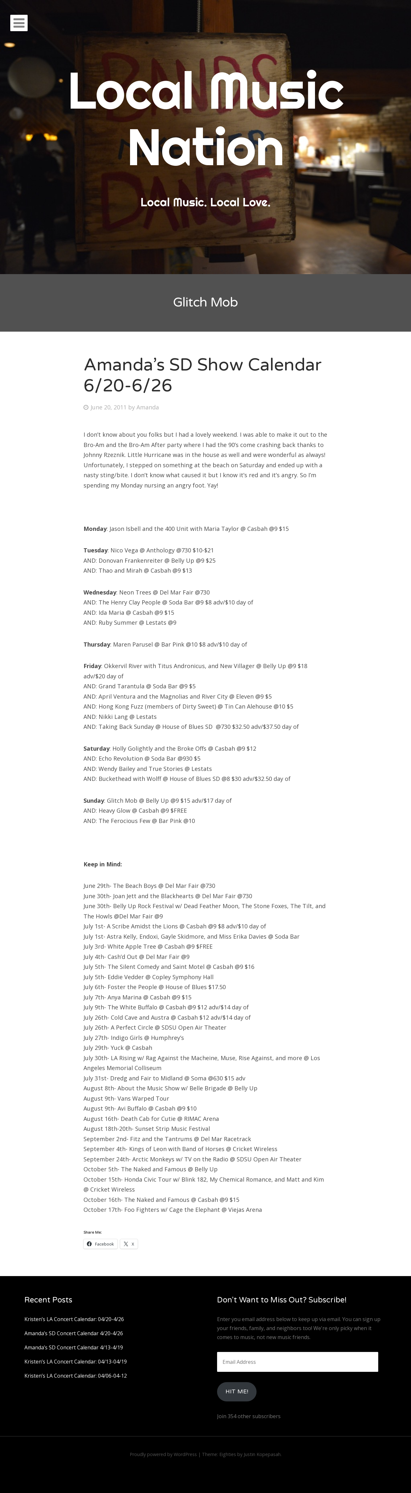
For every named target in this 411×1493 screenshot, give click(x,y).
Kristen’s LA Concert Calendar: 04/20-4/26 (74, 1319)
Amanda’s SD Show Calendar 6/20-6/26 (202, 375)
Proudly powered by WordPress (163, 1454)
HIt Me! (236, 1391)
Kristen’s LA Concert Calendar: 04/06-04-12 (75, 1375)
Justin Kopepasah (262, 1454)
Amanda (147, 407)
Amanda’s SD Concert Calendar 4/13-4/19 (73, 1347)
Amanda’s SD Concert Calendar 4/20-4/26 (73, 1333)
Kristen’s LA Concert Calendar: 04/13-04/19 (75, 1361)
